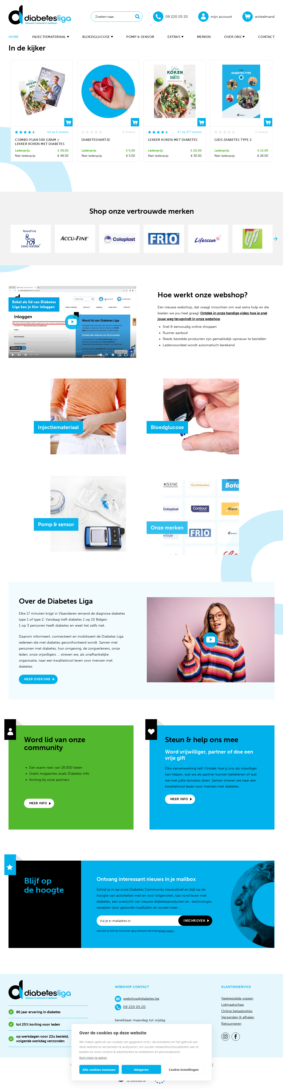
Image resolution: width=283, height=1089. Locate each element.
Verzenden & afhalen (237, 1017)
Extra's (175, 37)
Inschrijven (194, 921)
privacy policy (166, 930)
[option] (31, 239)
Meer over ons (37, 679)
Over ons (234, 37)
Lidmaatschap (232, 1004)
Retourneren (231, 1023)
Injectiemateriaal (50, 37)
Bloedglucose (97, 37)
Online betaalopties (237, 1011)
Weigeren (141, 1069)
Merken (204, 37)
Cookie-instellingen (184, 1069)
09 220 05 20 (130, 1007)
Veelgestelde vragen (237, 998)
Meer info (38, 803)
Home (14, 37)
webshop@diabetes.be (137, 999)
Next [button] (275, 239)
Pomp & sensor (140, 37)
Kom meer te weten (93, 1057)
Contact (266, 37)
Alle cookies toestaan (99, 1069)
